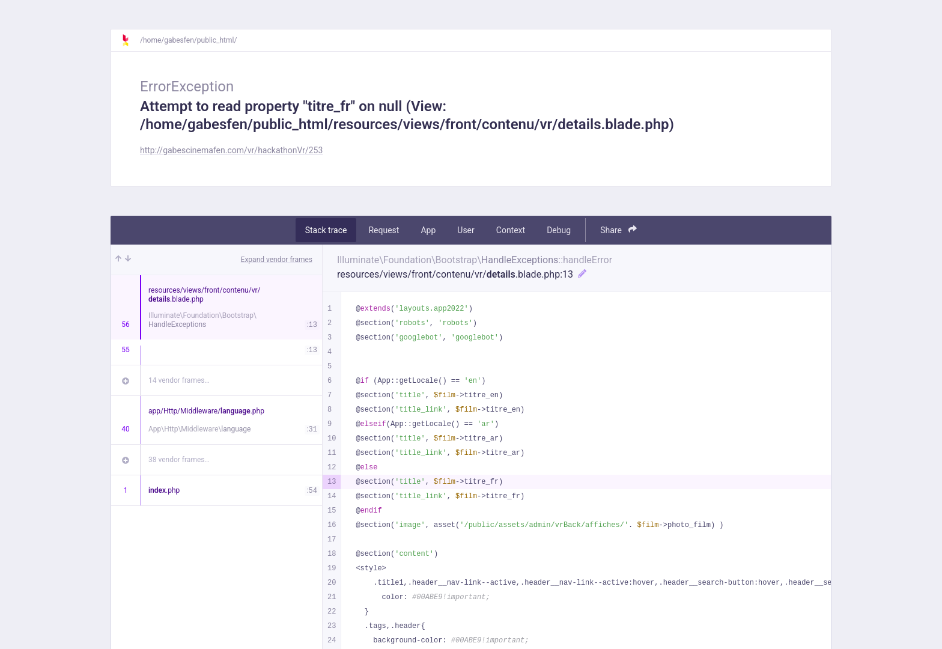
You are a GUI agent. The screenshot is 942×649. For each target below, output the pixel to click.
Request (383, 230)
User (465, 230)
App (428, 230)
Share (618, 230)
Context (510, 230)
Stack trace (326, 230)
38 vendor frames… (178, 460)
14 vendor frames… (178, 380)
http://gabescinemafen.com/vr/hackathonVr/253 (231, 150)
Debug (559, 230)
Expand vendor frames (276, 259)
